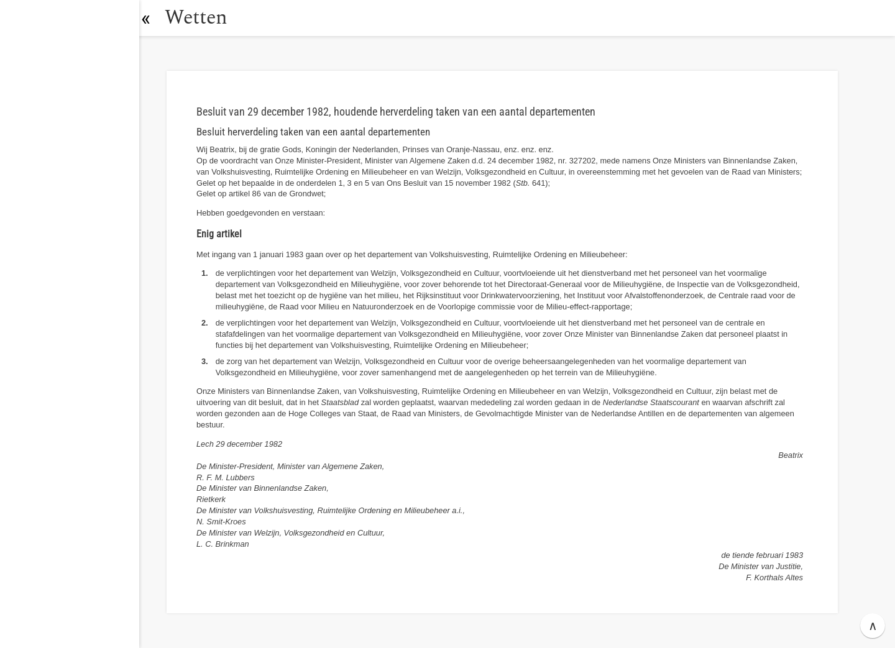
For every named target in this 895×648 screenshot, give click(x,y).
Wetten (201, 17)
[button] (152, 18)
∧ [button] (873, 625)
